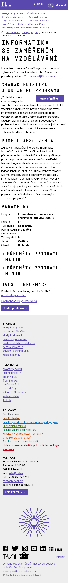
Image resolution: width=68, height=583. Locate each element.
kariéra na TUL (11, 384)
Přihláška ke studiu (36, 13)
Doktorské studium (37, 20)
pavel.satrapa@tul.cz (13, 295)
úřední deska (10, 380)
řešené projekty (12, 372)
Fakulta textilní (11, 418)
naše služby (10, 388)
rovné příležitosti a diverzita (19, 571)
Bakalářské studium (38, 17)
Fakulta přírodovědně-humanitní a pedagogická (30, 422)
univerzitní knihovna (14, 392)
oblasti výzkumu (12, 369)
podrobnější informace (42, 76)
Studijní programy (11, 13)
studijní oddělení (12, 335)
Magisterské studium (12, 20)
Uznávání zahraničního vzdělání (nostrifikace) (24, 24)
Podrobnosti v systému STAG (19, 301)
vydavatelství (11, 396)
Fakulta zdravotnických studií (20, 441)
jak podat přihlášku (14, 331)
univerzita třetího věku (16, 350)
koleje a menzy (11, 354)
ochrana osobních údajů (17, 563)
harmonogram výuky (15, 339)
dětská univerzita (13, 347)
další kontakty (13, 492)
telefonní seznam (13, 481)
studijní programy (13, 327)
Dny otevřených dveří (12, 17)
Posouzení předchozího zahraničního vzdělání (24, 28)
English (61, 4)
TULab (7, 400)
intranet (60, 556)
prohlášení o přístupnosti (17, 567)
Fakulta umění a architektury (19, 429)
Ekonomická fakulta (14, 426)
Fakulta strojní (11, 414)
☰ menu (38, 4)
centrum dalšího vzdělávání (19, 343)
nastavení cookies (44, 563)
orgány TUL (10, 376)
